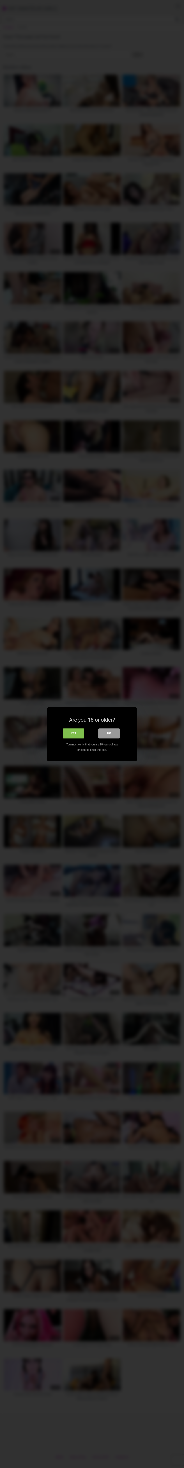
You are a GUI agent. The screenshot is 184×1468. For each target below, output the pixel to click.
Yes (73, 733)
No (109, 733)
